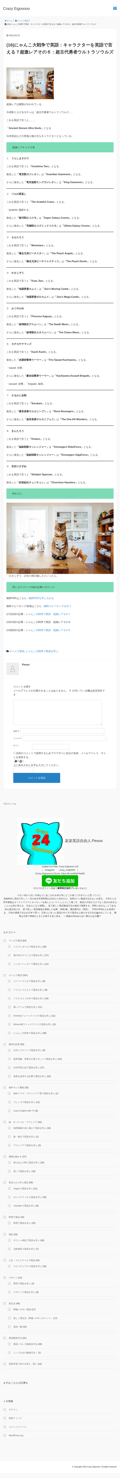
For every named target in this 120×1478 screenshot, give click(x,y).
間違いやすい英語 (22, 1314)
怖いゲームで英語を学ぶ (25, 1012)
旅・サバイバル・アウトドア (23, 1127)
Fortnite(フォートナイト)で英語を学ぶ (32, 1020)
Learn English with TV (24, 1115)
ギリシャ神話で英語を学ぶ (26, 1245)
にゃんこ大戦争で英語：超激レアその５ (48, 630)
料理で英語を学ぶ (22, 1228)
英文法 (12, 1308)
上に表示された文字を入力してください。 (37, 770)
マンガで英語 (15, 945)
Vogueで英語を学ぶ (23, 1193)
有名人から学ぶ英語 (18, 1187)
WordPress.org (16, 1440)
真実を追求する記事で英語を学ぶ (29, 1081)
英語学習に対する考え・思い (23, 1369)
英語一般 (17, 1331)
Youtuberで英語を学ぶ (24, 1210)
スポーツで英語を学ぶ (24, 1297)
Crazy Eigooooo (16, 8)
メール (17, 743)
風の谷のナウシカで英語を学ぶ (28, 960)
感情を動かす (15, 1161)
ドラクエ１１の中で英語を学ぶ (28, 1003)
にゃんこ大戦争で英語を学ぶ (42, 651)
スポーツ (13, 1282)
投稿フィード (15, 1423)
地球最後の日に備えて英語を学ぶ (29, 1133)
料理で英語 (14, 1222)
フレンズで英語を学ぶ (24, 1107)
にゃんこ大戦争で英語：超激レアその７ (48, 614)
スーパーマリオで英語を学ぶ (27, 986)
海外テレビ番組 (16, 1092)
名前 (16, 736)
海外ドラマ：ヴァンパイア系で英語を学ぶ (34, 1098)
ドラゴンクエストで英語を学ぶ (28, 995)
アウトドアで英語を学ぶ (25, 1150)
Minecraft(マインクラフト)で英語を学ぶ (32, 1029)
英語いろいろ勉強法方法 (25, 1349)
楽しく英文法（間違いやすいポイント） (33, 1323)
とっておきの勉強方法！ (25, 1357)
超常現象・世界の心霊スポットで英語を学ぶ (35, 1064)
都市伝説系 (14, 1049)
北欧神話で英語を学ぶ (24, 1254)
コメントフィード (17, 1432)
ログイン (13, 1414)
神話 (11, 1239)
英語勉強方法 (15, 1343)
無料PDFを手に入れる (41, 598)
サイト (16, 750)
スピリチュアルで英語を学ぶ (27, 1271)
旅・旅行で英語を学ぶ (24, 1141)
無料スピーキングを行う (57, 606)
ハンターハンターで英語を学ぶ (28, 969)
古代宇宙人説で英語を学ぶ (26, 1072)
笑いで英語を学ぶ (22, 1176)
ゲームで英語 (16, 651)
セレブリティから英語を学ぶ (27, 1202)
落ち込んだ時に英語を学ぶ (26, 1167)
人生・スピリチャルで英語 (22, 1265)
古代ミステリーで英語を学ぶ (27, 1055)
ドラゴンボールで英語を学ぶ (27, 951)
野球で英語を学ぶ (22, 1288)
